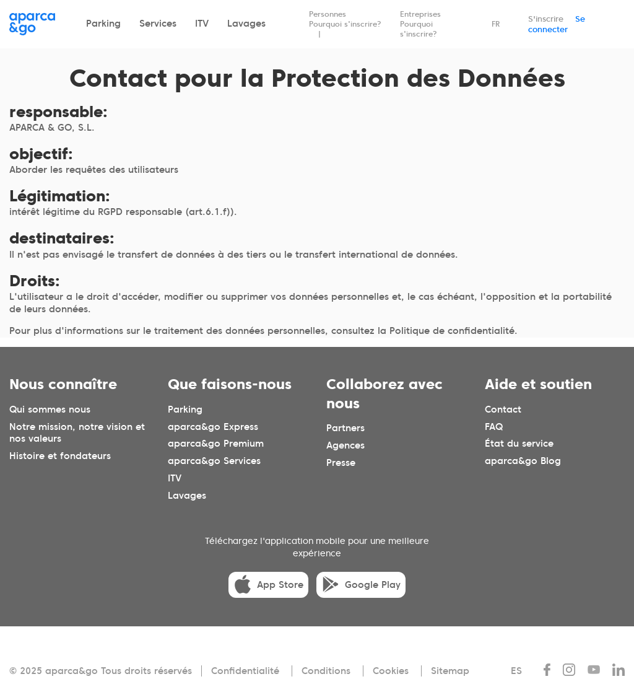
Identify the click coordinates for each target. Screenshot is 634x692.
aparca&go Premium (216, 443)
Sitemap (450, 671)
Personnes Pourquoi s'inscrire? (345, 18)
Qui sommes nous (49, 408)
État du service (519, 443)
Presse (340, 462)
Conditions (326, 671)
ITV (202, 23)
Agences (345, 445)
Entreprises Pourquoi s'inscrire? (420, 23)
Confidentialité (245, 671)
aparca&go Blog (523, 460)
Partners (345, 428)
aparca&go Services (214, 460)
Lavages (246, 23)
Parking (103, 23)
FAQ (494, 426)
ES (516, 671)
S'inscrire (545, 19)
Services (157, 23)
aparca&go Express (213, 426)
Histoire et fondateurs (60, 456)
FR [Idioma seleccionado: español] (496, 23)
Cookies (391, 671)
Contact (503, 408)
